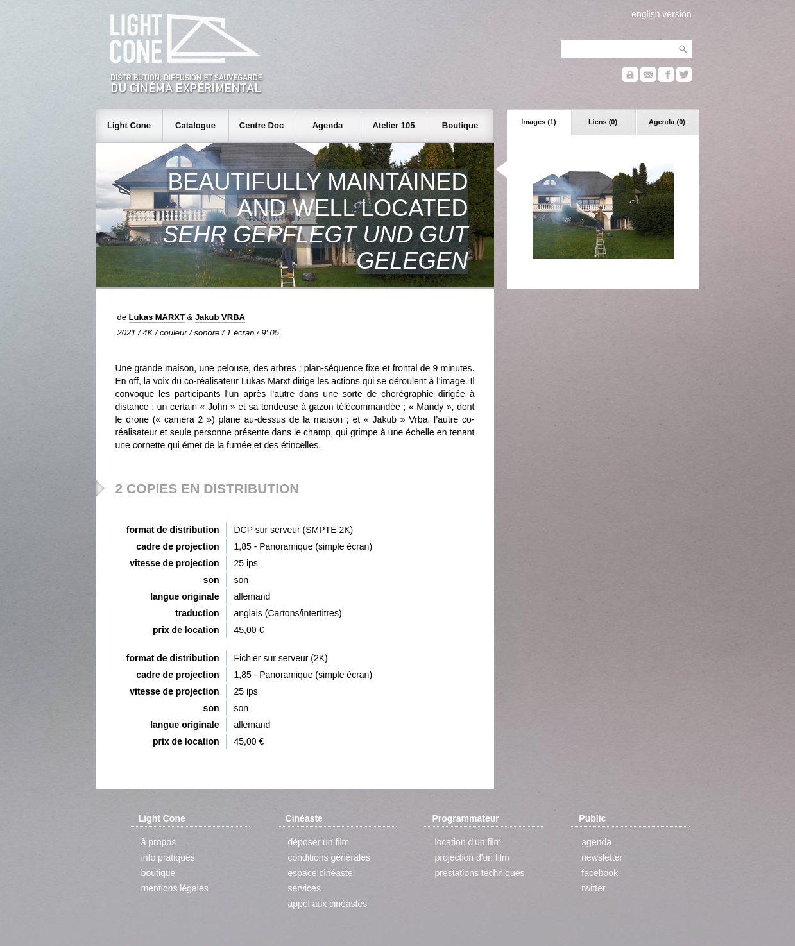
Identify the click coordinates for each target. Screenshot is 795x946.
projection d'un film (471, 857)
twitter (593, 888)
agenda (596, 842)
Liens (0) (602, 122)
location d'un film (467, 842)
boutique (158, 873)
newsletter (601, 857)
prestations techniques (479, 873)
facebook (599, 873)
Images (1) (538, 122)
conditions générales (329, 857)
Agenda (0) (667, 122)
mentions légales (175, 888)
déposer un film (319, 842)
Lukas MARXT (157, 317)
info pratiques (168, 857)
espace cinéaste (320, 873)
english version (661, 14)
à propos (158, 842)
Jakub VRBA (220, 317)
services (304, 888)
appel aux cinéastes (328, 904)
